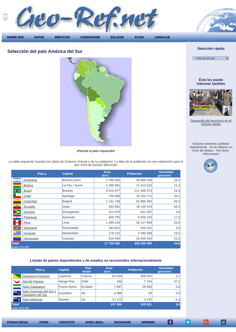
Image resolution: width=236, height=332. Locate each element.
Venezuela (31, 238)
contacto (66, 322)
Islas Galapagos (34, 286)
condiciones (90, 37)
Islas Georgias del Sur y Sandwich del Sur (39, 293)
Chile (27, 196)
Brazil (27, 190)
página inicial (18, 322)
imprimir (148, 322)
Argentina (30, 180)
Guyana (29, 212)
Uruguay (29, 233)
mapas (39, 37)
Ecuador (29, 206)
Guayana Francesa (36, 276)
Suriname (30, 228)
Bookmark (122, 322)
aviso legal (94, 322)
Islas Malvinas (33, 299)
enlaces (117, 37)
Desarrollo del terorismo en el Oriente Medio (211, 122)
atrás (44, 322)
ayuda (139, 37)
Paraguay (30, 217)
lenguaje (162, 37)
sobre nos (15, 37)
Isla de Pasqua (33, 281)
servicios (62, 37)
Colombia (30, 201)
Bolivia (28, 185)
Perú (26, 222)
